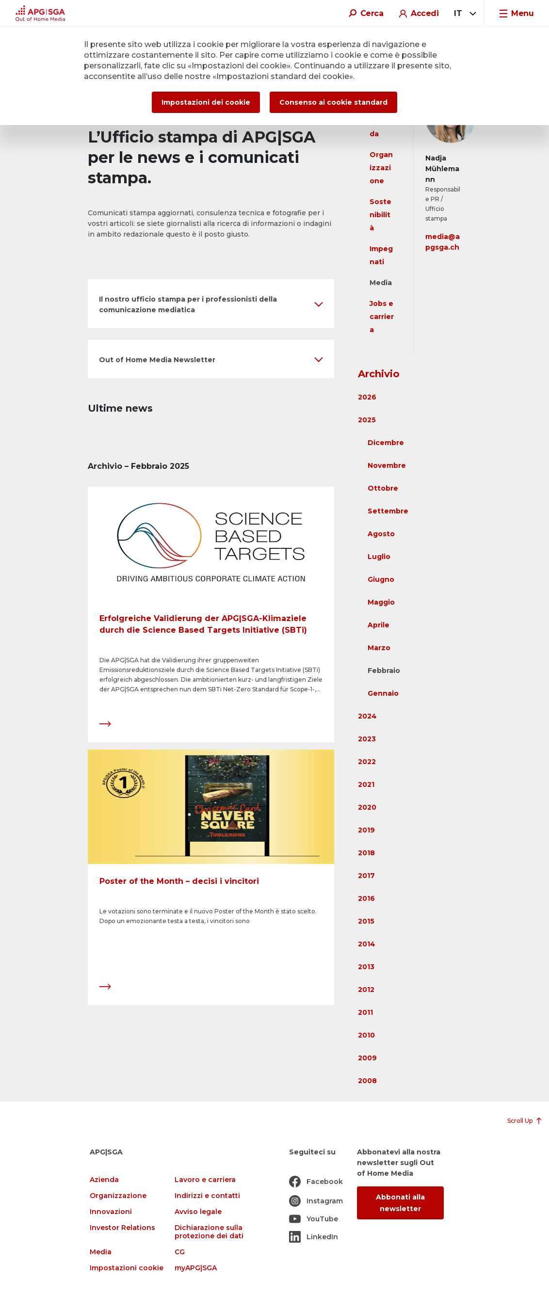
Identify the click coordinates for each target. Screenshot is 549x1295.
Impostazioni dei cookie (205, 102)
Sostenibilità (380, 214)
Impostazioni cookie (126, 1268)
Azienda (104, 1180)
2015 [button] (366, 921)
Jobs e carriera (382, 316)
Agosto (381, 533)
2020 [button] (367, 807)
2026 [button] (367, 397)
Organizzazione (381, 167)
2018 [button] (366, 852)
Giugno (381, 579)
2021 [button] (366, 784)
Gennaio (383, 693)
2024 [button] (367, 716)
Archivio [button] (379, 374)
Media (381, 282)
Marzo (379, 647)
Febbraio (384, 670)
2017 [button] (366, 875)
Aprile (378, 625)
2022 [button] (367, 761)
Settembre (388, 511)
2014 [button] (366, 944)
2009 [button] (367, 1058)
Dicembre (386, 442)
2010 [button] (366, 1035)
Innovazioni (111, 1212)
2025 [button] (367, 420)
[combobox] (463, 13)
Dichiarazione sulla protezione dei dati (209, 1232)
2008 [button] (367, 1080)
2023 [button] (367, 739)
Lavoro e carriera (205, 1180)
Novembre (387, 465)
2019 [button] (366, 830)
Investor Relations (122, 1228)
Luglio (379, 556)
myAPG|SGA (196, 1268)
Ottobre (383, 488)
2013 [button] (366, 966)
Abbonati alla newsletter (400, 1203)
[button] (211, 303)
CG (180, 1252)
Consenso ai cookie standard (333, 102)
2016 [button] (366, 898)
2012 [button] (366, 989)
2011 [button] (365, 1012)
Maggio (381, 602)
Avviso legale (198, 1212)
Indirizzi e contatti (207, 1196)
